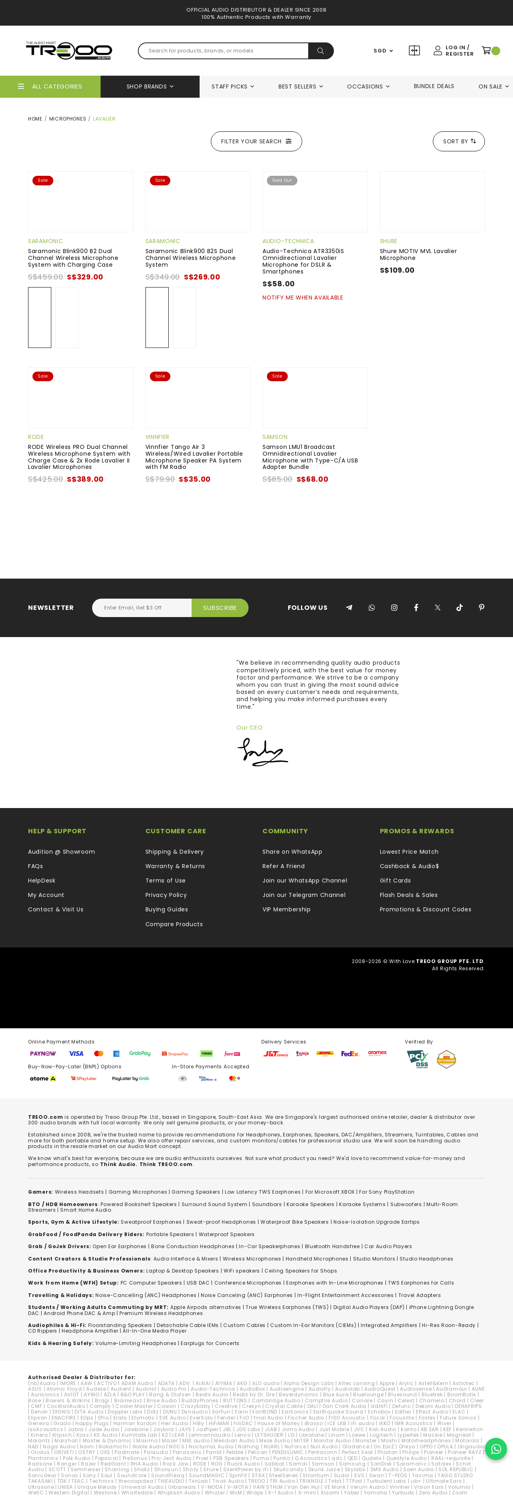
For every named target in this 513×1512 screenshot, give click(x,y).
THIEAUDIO (171, 1481)
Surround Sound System (215, 1204)
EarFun (221, 1411)
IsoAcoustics (45, 1429)
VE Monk (335, 1487)
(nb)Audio (41, 1383)
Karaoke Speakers (311, 1204)
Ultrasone (41, 1487)
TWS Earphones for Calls (421, 1282)
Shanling (117, 1469)
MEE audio (196, 1440)
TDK (62, 1481)
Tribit (334, 1481)
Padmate (127, 1452)
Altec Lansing (356, 1383)
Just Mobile (334, 1429)
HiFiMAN (219, 1423)
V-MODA (211, 1487)
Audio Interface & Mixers (185, 1258)
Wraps (255, 1492)
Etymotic (143, 1417)
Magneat (459, 1435)
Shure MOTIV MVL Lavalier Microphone (418, 254)
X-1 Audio (280, 1492)
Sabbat (275, 1463)
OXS (105, 1452)
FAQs (35, 866)
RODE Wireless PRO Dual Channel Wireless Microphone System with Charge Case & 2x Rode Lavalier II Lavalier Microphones (79, 457)
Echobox (379, 1411)
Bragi (102, 1400)
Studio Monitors (374, 1258)
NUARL (272, 1446)
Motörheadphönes (426, 1440)
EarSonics (295, 1411)
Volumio (459, 1487)
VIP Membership (287, 909)
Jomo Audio (298, 1429)
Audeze (96, 1388)
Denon (39, 1411)
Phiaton (388, 1452)
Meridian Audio (234, 1440)
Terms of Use (165, 880)
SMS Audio (384, 1469)
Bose (34, 1400)
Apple (387, 1383)
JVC (359, 1429)
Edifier (403, 1411)
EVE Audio (173, 1417)
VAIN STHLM (268, 1487)
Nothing (248, 1446)
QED (352, 1458)
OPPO (426, 1446)
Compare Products (415, 51)
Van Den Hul (303, 1487)
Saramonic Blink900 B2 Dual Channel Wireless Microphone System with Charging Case (73, 258)
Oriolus (40, 1452)
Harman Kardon (135, 1423)
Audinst (146, 1388)
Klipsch (62, 1435)
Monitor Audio (332, 1440)
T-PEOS (397, 1475)
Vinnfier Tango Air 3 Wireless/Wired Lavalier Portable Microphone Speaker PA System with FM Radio (194, 457)
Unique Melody (97, 1487)
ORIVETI (64, 1452)
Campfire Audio (326, 1400)
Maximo (147, 1440)
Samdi (298, 1463)
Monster (366, 1440)
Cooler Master (134, 1406)
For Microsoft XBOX (330, 1191)
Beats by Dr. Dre (254, 1394)
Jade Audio (103, 1429)
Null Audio (324, 1446)
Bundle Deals (434, 86)
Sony (89, 1475)
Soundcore (132, 1475)
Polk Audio (77, 1458)
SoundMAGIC (206, 1475)
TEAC (78, 1481)
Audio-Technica (288, 241)
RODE (36, 437)
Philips (411, 1452)
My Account (46, 895)
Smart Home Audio (85, 1209)
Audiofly (320, 1388)
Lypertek (408, 1435)
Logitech (381, 1435)
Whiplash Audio (179, 1492)
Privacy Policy (166, 895)
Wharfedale (137, 1492)
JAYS (185, 1429)
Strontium (316, 1475)
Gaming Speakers (196, 1191)
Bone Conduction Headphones (192, 1246)
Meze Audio (274, 1440)
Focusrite (402, 1417)
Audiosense (416, 1388)
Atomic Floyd (64, 1388)
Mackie (432, 1435)
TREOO (256, 1481)
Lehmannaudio (209, 1435)
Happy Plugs (92, 1423)
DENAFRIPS (468, 1406)
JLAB (271, 1429)
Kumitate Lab (139, 1435)
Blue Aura (336, 1394)
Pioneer (433, 1452)
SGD (380, 51)
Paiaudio (156, 1452)
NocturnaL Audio (211, 1446)
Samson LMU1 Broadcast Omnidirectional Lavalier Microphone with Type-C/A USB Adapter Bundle (310, 457)
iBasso (314, 1423)
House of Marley (278, 1423)
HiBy (198, 1423)
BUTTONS (235, 1400)
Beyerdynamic (298, 1394)
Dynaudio (195, 1411)
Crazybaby (195, 1406)
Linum (337, 1435)
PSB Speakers (231, 1458)
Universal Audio (142, 1487)
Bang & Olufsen (170, 1394)
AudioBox (252, 1388)
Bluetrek (432, 1394)
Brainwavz (128, 1400)
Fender (226, 1417)
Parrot (214, 1452)
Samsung (352, 1463)
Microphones (68, 118)
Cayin (385, 1400)
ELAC (458, 1411)
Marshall (66, 1440)
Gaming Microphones (138, 1191)
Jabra (76, 1429)
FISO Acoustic (347, 1417)
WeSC (36, 1492)
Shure (389, 241)
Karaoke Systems (362, 1204)
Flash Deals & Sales (409, 895)
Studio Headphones (426, 1258)
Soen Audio (418, 1469)
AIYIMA (223, 1383)
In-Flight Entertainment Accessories (345, 1295)
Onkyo (407, 1446)
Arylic (406, 1383)
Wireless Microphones (252, 1258)
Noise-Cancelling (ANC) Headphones (145, 1295)
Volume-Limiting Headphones (135, 1343)
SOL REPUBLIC (455, 1469)
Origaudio (471, 1446)
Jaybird (163, 1429)
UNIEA (65, 1487)
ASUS (35, 1388)
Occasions (365, 86)
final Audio (268, 1417)
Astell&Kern (433, 1383)
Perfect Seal (357, 1452)
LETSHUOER (269, 1435)
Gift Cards (395, 880)
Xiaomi (330, 1492)
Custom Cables (244, 1325)
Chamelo (431, 1400)
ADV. (185, 1383)
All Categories (57, 86)
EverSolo (201, 1417)
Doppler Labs (125, 1411)
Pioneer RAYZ (464, 1452)
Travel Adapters (419, 1295)
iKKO (384, 1423)
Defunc (401, 1406)
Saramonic (45, 241)
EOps (87, 1417)
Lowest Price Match (409, 851)
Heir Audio (174, 1423)
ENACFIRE (64, 1417)
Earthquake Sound (338, 1411)
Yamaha (376, 1492)
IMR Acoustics (413, 1423)
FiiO (244, 1417)
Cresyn (251, 1406)
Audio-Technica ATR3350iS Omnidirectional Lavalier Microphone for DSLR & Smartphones (303, 261)
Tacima (422, 1475)
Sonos (69, 1475)
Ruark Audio (243, 1463)
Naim (87, 1446)
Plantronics (43, 1458)
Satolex (441, 1463)
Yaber (352, 1492)
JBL (227, 1429)
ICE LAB (337, 1423)
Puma (261, 1458)
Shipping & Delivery (174, 851)
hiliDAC (243, 1423)
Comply (100, 1406)
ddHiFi (379, 1406)
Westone (105, 1492)
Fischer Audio (306, 1417)
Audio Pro (173, 1388)
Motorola (467, 1440)
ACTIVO (107, 1383)
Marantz (39, 1440)
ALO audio (265, 1383)
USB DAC (198, 1282)
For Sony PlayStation (386, 1191)
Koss (83, 1435)
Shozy (191, 1469)
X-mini (307, 1492)
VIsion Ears (429, 1487)
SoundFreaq (167, 1475)
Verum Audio (367, 1487)
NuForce (295, 1446)
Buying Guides (166, 909)
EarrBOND (264, 1411)
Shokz (142, 1469)
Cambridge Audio (276, 1400)
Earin (241, 1411)
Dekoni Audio (433, 1406)
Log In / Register (460, 50)
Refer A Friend (284, 866)
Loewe (357, 1435)
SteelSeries (283, 1475)
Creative (226, 1406)
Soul (107, 1475)
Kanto (409, 1429)
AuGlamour (451, 1388)
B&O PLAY (133, 1394)
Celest (406, 1400)
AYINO (91, 1394)
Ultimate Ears (444, 1481)
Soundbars (267, 1204)
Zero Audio (433, 1492)
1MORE (68, 1383)
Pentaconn (322, 1452)
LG (291, 1435)
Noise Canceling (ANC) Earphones (247, 1295)
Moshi (389, 1440)
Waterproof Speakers (227, 1234)
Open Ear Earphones (120, 1246)
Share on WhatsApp (293, 851)
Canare (362, 1400)
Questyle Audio (406, 1458)
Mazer (170, 1440)
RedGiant (113, 1463)
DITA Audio (89, 1411)
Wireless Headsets (79, 1191)
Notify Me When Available (303, 297)
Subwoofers (406, 1204)
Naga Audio (59, 1446)
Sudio (342, 1475)
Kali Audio (382, 1429)
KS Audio (106, 1435)
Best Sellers (297, 86)
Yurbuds (403, 1492)
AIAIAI (203, 1383)
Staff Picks (230, 86)
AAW (87, 1383)
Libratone (311, 1435)
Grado (62, 1423)
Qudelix (372, 1458)
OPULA (445, 1446)
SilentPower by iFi (246, 1469)
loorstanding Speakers (121, 1325)
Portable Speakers (170, 1234)
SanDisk (381, 1463)
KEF (447, 1429)
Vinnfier (157, 437)
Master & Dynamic (107, 1440)
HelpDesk (42, 880)
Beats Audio (212, 1394)
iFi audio (362, 1423)
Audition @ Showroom (61, 851)
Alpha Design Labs (309, 1383)
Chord (457, 1400)
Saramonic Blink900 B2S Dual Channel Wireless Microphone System (190, 258)
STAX (258, 1475)
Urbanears (182, 1487)
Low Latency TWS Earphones (263, 1191)
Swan (376, 1475)
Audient (121, 1388)
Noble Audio (149, 1446)
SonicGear (42, 1475)
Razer (88, 1463)
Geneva (38, 1423)
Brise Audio (162, 1400)
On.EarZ (384, 1446)
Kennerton (469, 1429)
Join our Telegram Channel (304, 895)
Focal (378, 1417)
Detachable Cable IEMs (188, 1325)
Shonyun (166, 1469)
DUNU (170, 1411)
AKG (242, 1383)
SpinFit (238, 1475)
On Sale (491, 86)
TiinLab (198, 1481)
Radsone (40, 1463)
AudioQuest (380, 1388)
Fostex (427, 1417)
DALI (312, 1406)
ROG (217, 1463)
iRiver (444, 1423)
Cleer (477, 1400)
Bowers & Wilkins (68, 1400)
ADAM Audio (137, 1383)
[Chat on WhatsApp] (496, 1449)
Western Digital (68, 1492)
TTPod (354, 1481)
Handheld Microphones (317, 1258)
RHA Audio (144, 1463)
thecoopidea (136, 1481)
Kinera (39, 1435)
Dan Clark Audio (345, 1406)
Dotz (153, 1411)
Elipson (37, 1417)
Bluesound (402, 1394)
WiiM (236, 1492)
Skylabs (355, 1469)
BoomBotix (461, 1394)
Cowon (166, 1406)
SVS (359, 1475)
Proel (202, 1458)
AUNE (478, 1388)
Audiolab (347, 1388)
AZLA (110, 1394)
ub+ (416, 1481)
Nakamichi (113, 1446)
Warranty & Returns (175, 866)
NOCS (176, 1446)
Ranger (67, 1463)
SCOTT (57, 1469)
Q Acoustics (311, 1458)
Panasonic (187, 1452)
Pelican (258, 1452)
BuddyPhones (200, 1400)
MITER (301, 1440)
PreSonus (135, 1458)
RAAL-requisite (451, 1458)
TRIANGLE (311, 1481)
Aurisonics (45, 1394)
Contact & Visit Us (56, 909)
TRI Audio (282, 1481)
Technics (101, 1481)
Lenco (243, 1435)
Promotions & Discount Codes (426, 909)
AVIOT (72, 1394)
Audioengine (287, 1388)
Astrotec (463, 1383)
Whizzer (215, 1492)
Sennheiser (85, 1469)
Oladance (356, 1446)
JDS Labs (248, 1429)
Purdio (281, 1458)
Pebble (235, 1452)
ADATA (166, 1383)
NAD (33, 1446)
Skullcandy (288, 1469)
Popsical (106, 1458)
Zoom (460, 1492)
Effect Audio (432, 1411)
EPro (103, 1417)
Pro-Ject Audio (171, 1458)
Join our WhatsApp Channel (305, 880)
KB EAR (430, 1429)
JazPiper (207, 1429)
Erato (120, 1417)
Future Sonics (458, 1417)
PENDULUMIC (288, 1452)
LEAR (178, 1435)
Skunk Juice (324, 1469)
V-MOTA (237, 1487)
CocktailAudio (66, 1406)
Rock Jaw (176, 1463)
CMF (36, 1406)
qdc (337, 1458)
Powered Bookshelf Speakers (139, 1204)
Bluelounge (368, 1394)
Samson (275, 437)
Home (35, 118)
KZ (165, 1435)
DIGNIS (61, 1411)
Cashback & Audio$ (409, 866)
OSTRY (86, 1452)
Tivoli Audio (228, 1481)
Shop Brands (147, 86)
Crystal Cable (284, 1406)
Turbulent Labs (386, 1481)
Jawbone (136, 1429)
